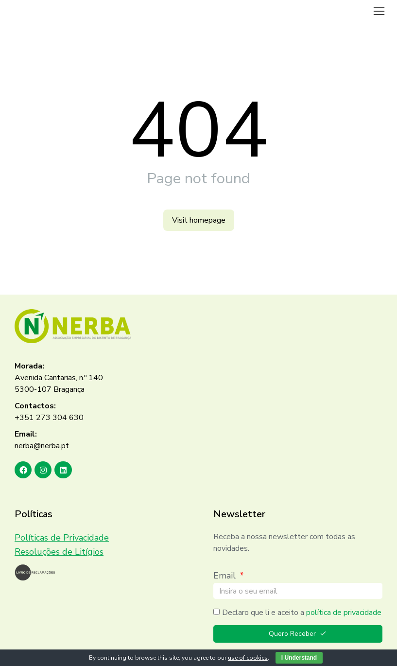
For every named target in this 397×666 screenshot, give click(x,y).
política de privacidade (343, 612)
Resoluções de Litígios (59, 552)
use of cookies (248, 658)
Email (225, 575)
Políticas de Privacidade (62, 537)
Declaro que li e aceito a (301, 612)
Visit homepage (198, 220)
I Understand (299, 657)
